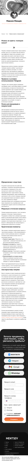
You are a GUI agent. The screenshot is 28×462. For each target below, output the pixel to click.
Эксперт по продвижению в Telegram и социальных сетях (14, 23)
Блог (7, 33)
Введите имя (9, 389)
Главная (3, 33)
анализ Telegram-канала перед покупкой (11, 317)
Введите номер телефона (10, 397)
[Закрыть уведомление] (27, 456)
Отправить (14, 419)
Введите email (9, 382)
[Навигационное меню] (25, 2)
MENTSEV (12, 438)
